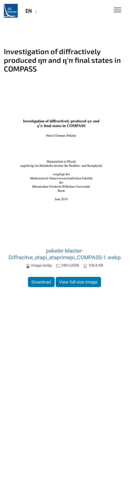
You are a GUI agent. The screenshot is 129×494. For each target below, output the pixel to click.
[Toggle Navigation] (117, 10)
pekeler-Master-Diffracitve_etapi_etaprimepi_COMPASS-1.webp (64, 254)
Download (41, 282)
